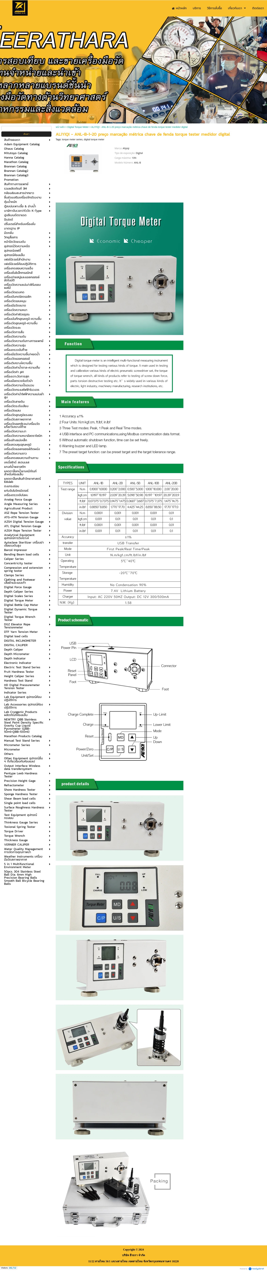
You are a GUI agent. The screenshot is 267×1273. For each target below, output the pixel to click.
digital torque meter (94, 139)
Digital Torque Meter (78, 127)
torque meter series (72, 139)
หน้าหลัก (60, 127)
